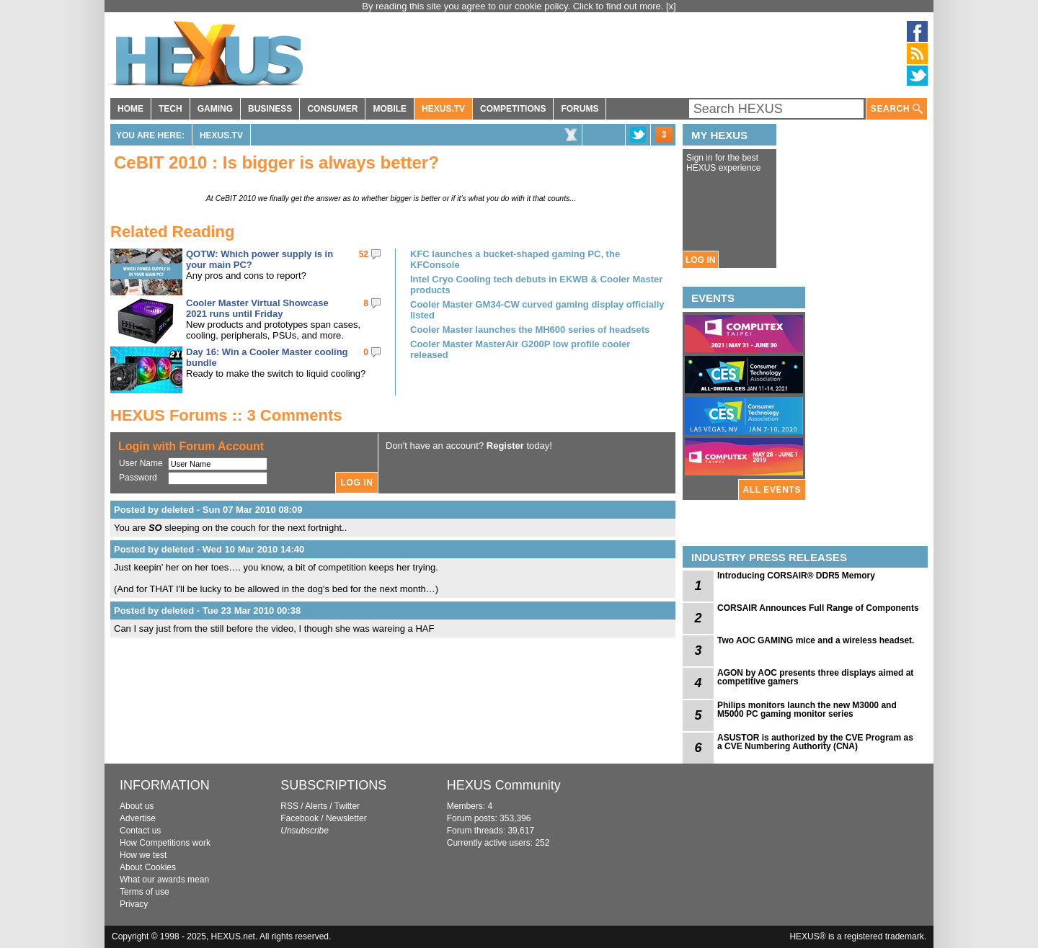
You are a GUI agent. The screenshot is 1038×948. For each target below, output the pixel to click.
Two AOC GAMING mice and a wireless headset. (815, 640)
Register (505, 445)
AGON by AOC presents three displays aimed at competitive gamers (815, 677)
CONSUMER (332, 109)
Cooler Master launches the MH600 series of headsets (529, 329)
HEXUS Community (504, 785)
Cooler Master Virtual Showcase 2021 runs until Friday (257, 308)
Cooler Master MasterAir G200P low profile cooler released (520, 349)
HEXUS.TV (443, 109)
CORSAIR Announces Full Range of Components (818, 608)
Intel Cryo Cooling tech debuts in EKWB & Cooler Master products (536, 284)
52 (363, 254)
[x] (671, 6)
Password (138, 478)
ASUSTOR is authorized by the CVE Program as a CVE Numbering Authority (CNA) (815, 742)
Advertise (138, 818)
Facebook (299, 818)
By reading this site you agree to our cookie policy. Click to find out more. (514, 6)
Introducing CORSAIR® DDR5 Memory (796, 575)
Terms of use (144, 892)
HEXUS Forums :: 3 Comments (226, 415)
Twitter (347, 806)
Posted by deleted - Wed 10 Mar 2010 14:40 (209, 549)
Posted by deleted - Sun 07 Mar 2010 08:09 (208, 509)
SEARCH (897, 109)
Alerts (316, 806)
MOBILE (390, 109)
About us (137, 806)
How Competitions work (165, 843)
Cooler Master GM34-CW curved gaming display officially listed (537, 310)
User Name (141, 463)
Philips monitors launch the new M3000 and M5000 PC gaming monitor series (807, 709)
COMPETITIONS (513, 109)
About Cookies (148, 867)
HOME (130, 109)
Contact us (140, 831)
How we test (143, 855)
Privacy (134, 904)
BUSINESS (270, 109)
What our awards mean (164, 880)
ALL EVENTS (772, 490)
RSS (289, 806)
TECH (170, 109)
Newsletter (346, 818)
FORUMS (579, 109)
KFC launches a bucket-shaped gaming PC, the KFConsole (515, 259)
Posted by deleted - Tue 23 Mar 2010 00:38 (207, 610)
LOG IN (700, 260)
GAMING (215, 109)
